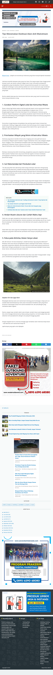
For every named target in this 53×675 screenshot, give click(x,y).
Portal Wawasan (44, 643)
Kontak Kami (26, 629)
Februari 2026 (8, 537)
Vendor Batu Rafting (45, 632)
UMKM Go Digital (44, 653)
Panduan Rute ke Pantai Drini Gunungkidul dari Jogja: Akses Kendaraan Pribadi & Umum (26, 461)
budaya (9, 509)
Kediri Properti (43, 650)
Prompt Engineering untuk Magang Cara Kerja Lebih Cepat (24, 438)
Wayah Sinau (5, 76)
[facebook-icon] (37, 1)
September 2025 (9, 528)
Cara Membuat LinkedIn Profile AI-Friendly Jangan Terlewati (25, 434)
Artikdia (42, 631)
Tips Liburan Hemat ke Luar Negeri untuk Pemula (19, 204)
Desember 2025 (8, 535)
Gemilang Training (45, 627)
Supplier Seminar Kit (45, 658)
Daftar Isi (6, 412)
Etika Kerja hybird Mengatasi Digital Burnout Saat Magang (24, 429)
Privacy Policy (26, 631)
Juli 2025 (7, 523)
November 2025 (8, 532)
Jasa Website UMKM (45, 646)
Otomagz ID (43, 648)
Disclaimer (25, 632)
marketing (15, 509)
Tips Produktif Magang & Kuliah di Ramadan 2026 (22, 420)
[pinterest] (26, 345)
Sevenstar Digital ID (45, 651)
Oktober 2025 (8, 530)
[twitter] (17, 345)
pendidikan (21, 509)
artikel (4, 509)
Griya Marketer (44, 644)
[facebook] (7, 345)
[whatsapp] (36, 345)
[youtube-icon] (43, 1)
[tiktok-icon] (50, 1)
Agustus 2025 (8, 526)
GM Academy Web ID (45, 637)
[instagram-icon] (40, 1)
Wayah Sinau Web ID (46, 673)
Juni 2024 (7, 519)
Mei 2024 (6, 517)
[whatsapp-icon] (47, 1)
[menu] (4, 6)
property (27, 509)
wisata (32, 509)
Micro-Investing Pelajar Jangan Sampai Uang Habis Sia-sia (24, 425)
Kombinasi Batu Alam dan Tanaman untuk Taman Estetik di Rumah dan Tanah (26, 210)
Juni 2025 (7, 521)
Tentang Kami (26, 627)
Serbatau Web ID (44, 629)
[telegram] (46, 345)
